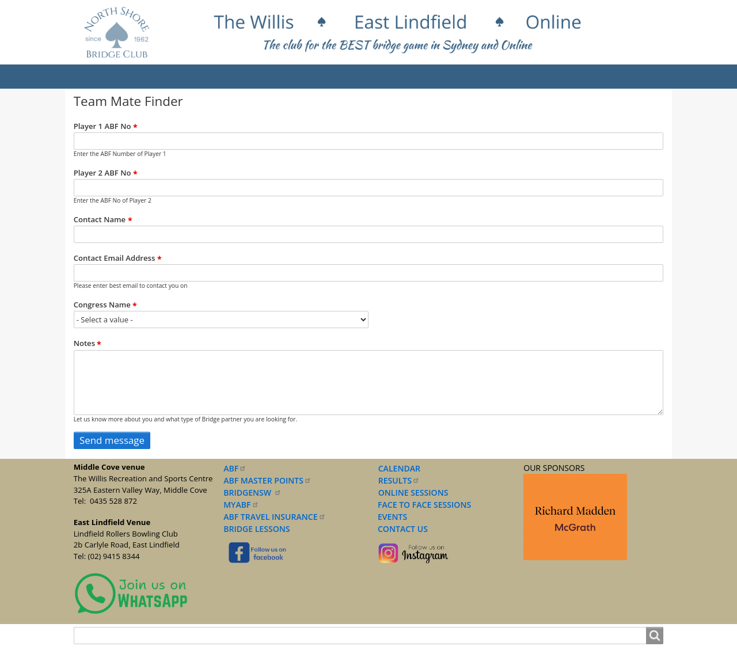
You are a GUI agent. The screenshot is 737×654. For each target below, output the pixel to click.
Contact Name (100, 220)
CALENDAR (399, 468)
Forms (483, 76)
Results (194, 76)
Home (97, 76)
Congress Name (102, 305)
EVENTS (390, 516)
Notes (84, 344)
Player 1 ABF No (102, 126)
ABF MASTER (267, 480)
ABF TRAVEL (274, 516)
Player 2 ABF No (102, 173)
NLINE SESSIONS (417, 492)
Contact (614, 76)
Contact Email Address (114, 258)
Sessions (300, 76)
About (144, 76)
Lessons (358, 76)
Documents (422, 76)
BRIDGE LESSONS (256, 528)
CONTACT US (401, 528)
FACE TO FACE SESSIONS (423, 504)
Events (245, 76)
